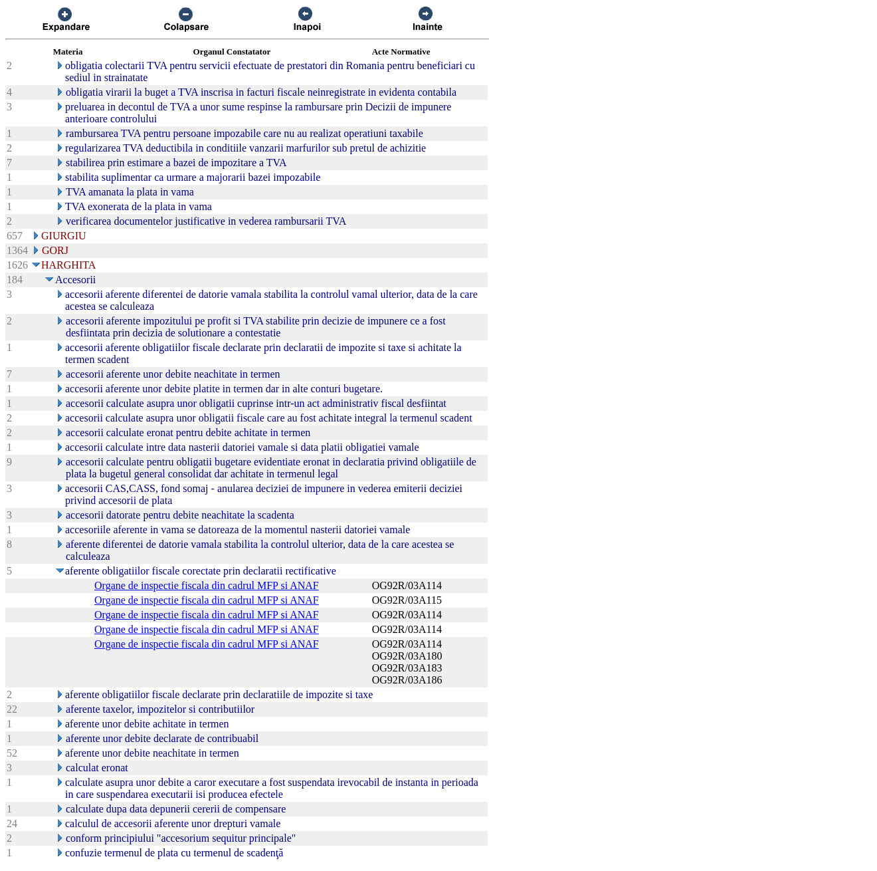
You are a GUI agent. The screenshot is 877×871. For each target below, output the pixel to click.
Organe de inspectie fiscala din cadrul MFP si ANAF (206, 585)
